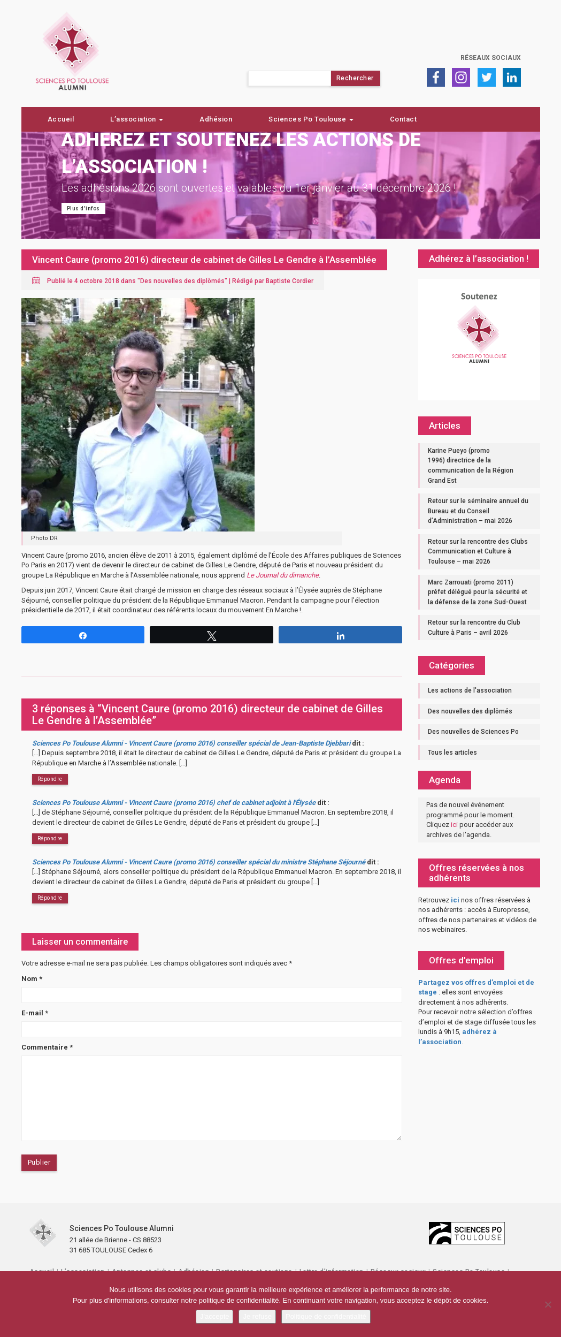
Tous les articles (452, 752)
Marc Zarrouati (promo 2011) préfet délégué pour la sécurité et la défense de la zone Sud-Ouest (477, 592)
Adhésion (215, 119)
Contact (403, 119)
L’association (136, 119)
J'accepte (214, 1316)
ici (454, 825)
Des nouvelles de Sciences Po (473, 731)
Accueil (61, 119)
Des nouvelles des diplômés (182, 281)
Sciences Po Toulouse (310, 119)
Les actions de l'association (470, 690)
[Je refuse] (547, 1304)
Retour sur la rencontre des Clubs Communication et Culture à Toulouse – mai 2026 (478, 551)
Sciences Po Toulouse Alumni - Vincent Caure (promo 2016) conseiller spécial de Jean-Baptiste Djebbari (191, 743)
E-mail (34, 1013)
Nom (31, 979)
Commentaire (47, 1047)
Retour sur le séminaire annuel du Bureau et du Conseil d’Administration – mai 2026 (478, 511)
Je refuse (257, 1316)
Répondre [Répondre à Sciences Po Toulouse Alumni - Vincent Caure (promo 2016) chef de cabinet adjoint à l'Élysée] (50, 838)
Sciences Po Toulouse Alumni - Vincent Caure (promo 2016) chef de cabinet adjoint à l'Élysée (174, 803)
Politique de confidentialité (326, 1316)
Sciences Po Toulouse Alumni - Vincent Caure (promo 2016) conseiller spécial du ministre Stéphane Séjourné (198, 862)
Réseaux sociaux (490, 58)
